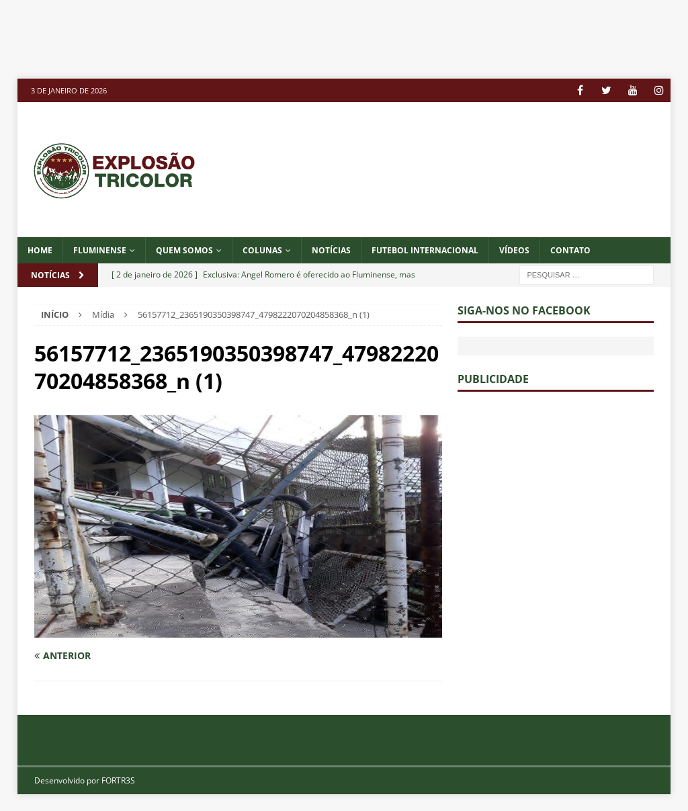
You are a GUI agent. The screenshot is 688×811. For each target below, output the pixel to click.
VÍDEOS (514, 250)
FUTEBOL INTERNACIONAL (425, 250)
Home (40, 250)
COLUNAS (262, 250)
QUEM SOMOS (184, 250)
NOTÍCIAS (331, 250)
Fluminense (99, 250)
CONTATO (570, 250)
